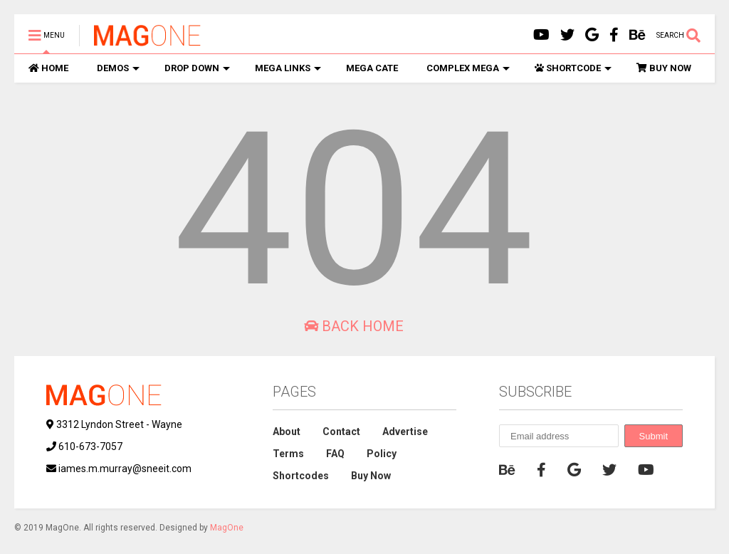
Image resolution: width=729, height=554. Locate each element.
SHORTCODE (573, 68)
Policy (382, 453)
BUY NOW (663, 68)
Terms (288, 453)
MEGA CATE (372, 68)
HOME (48, 68)
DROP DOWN (197, 68)
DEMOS (118, 68)
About (286, 431)
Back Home (354, 326)
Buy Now (371, 475)
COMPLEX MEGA (468, 68)
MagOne (226, 528)
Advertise (405, 431)
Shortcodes (301, 475)
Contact (341, 431)
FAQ (335, 453)
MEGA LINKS (288, 68)
